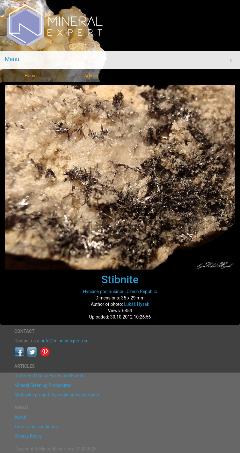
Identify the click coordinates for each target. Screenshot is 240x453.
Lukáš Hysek (136, 304)
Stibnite (120, 279)
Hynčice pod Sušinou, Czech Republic (120, 291)
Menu (12, 59)
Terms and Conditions (36, 426)
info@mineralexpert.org (65, 340)
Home (31, 75)
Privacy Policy (28, 436)
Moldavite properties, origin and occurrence (57, 394)
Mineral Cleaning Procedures (42, 385)
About (20, 417)
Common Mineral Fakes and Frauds (49, 375)
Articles (91, 75)
